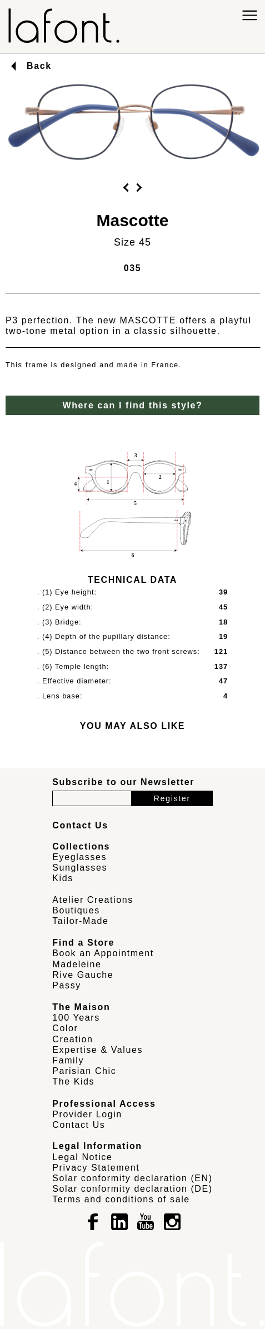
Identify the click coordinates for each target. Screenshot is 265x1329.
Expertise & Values (97, 1050)
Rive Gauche (82, 975)
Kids (62, 878)
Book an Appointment (103, 953)
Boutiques (76, 910)
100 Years (76, 1017)
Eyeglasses (79, 857)
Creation (72, 1039)
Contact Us (78, 1125)
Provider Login (87, 1114)
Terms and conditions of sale (121, 1199)
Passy (66, 985)
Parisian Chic (84, 1071)
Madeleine (76, 964)
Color (65, 1028)
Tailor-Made (80, 921)
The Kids (73, 1081)
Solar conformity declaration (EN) (132, 1178)
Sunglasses (79, 867)
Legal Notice (82, 1157)
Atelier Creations (92, 900)
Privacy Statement (95, 1167)
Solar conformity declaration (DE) (132, 1188)
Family (68, 1060)
